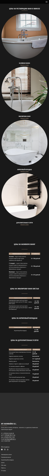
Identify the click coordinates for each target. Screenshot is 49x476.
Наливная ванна (6, 457)
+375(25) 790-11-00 (9, 437)
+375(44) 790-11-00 (9, 435)
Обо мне (3, 465)
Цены (2, 462)
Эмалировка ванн (6, 454)
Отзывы (3, 470)
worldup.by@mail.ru (10, 439)
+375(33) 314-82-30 (8, 433)
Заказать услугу (24, 65)
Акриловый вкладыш (7, 460)
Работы (3, 468)
